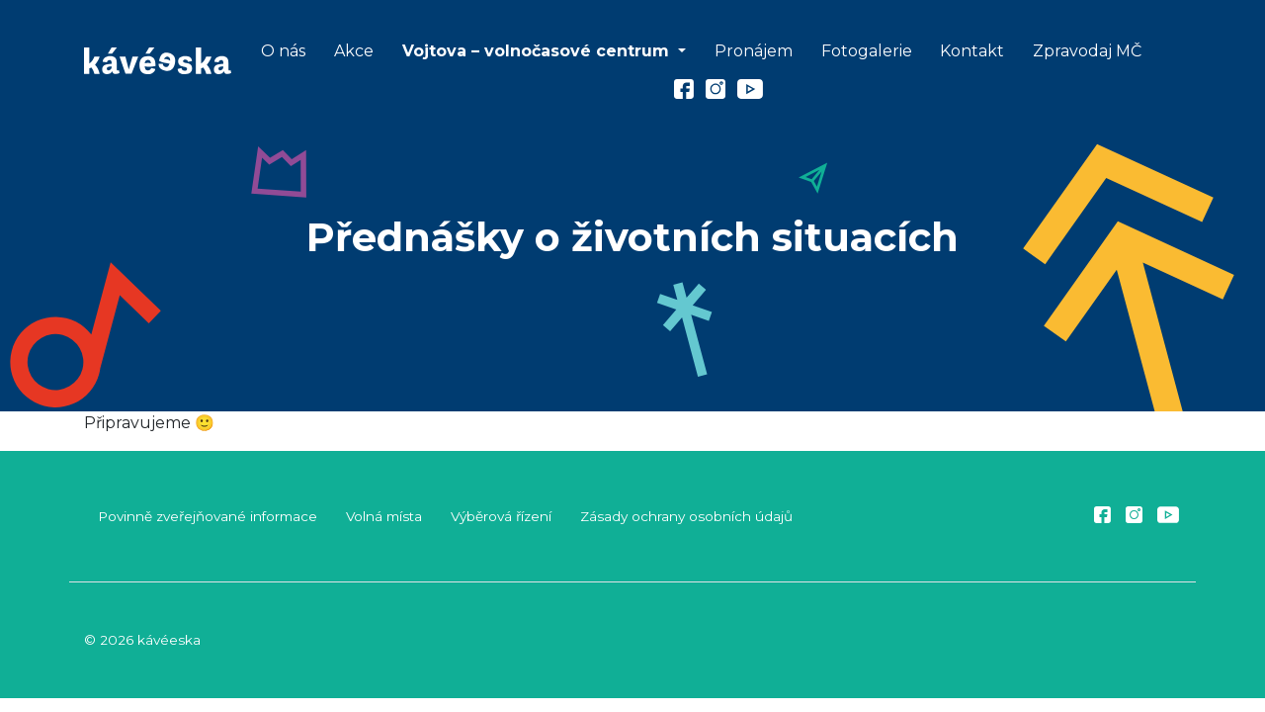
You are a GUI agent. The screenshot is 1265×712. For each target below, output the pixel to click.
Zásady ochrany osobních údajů (686, 516)
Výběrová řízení (501, 516)
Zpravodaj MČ (1087, 51)
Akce (354, 51)
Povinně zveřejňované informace (207, 516)
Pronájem (754, 51)
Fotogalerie (866, 51)
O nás (283, 51)
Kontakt (972, 51)
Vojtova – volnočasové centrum (538, 51)
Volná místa (384, 516)
